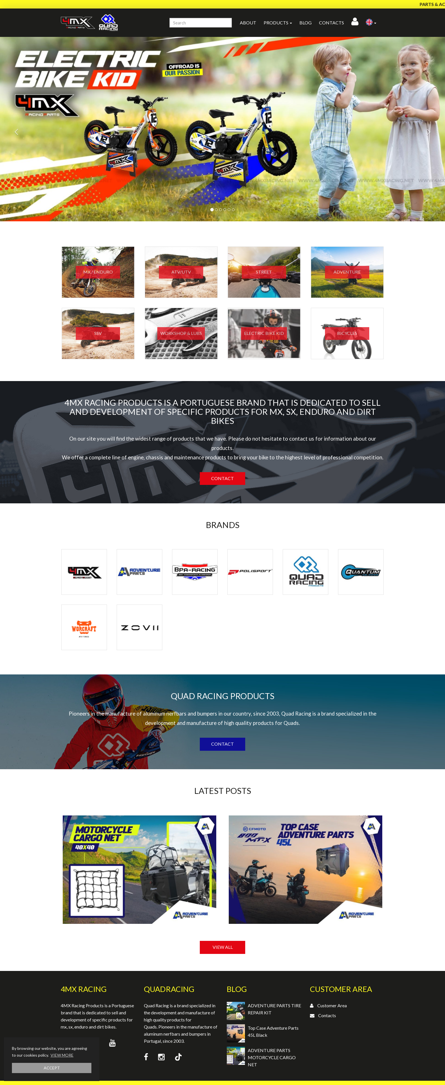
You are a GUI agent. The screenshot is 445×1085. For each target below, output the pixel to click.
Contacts (331, 22)
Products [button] (278, 22)
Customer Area (332, 1005)
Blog (305, 22)
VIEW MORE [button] (62, 1055)
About (248, 22)
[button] (371, 23)
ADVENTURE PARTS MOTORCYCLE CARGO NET (272, 1057)
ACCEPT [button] (52, 1067)
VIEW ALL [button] (223, 947)
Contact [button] (222, 478)
